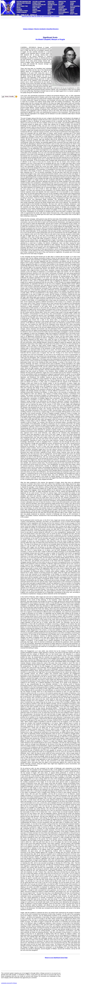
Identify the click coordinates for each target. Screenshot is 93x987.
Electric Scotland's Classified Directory (46, 29)
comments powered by (9, 983)
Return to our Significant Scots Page (56, 957)
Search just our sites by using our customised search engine (40, 16)
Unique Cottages (28, 29)
